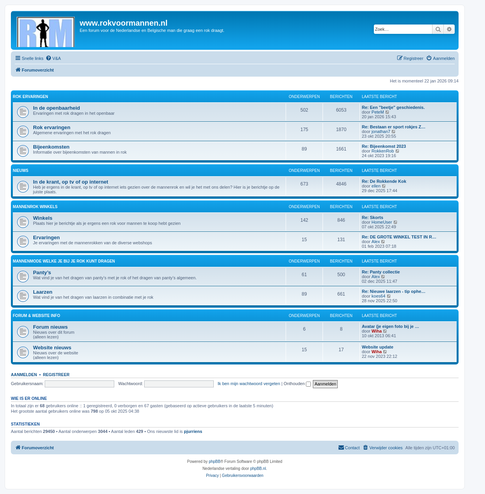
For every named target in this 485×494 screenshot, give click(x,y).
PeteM (378, 112)
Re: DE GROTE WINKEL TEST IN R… (399, 237)
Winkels (42, 218)
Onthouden (297, 383)
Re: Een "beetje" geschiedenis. (393, 107)
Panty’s (42, 272)
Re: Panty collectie (381, 272)
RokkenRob (383, 151)
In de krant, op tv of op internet (70, 182)
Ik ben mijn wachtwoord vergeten (249, 383)
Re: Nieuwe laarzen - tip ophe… (394, 291)
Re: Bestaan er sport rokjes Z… (394, 126)
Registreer (56, 374)
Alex (376, 241)
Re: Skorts (372, 217)
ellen (376, 186)
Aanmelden (24, 374)
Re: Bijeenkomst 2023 (384, 146)
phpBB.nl (258, 468)
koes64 (378, 296)
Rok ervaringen (30, 97)
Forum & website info (36, 316)
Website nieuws (52, 347)
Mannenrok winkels (35, 207)
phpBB (214, 461)
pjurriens (193, 431)
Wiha (377, 331)
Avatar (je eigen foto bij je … (390, 326)
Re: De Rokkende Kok (384, 181)
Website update (377, 347)
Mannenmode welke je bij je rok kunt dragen (64, 261)
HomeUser (382, 222)
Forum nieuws (50, 327)
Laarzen (42, 292)
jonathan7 (381, 131)
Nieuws (20, 170)
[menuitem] (53, 58)
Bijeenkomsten (51, 147)
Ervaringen (46, 237)
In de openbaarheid (56, 108)
